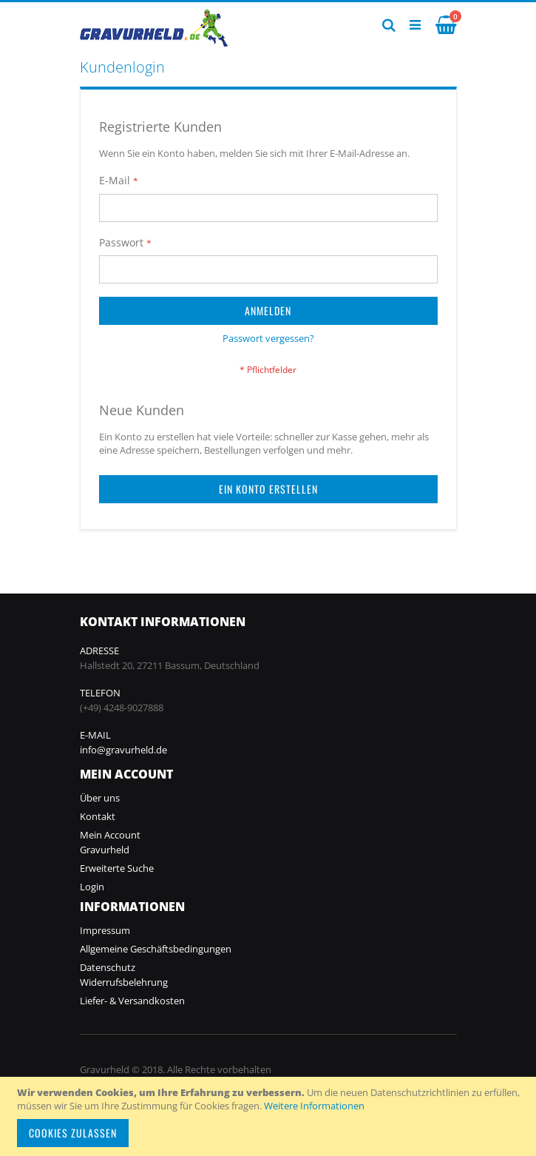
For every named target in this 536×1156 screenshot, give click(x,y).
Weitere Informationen (314, 1105)
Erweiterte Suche (117, 868)
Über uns (100, 797)
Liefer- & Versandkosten (132, 1000)
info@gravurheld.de (123, 749)
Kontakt (97, 816)
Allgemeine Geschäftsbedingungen (155, 948)
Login (92, 886)
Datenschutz (107, 967)
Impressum (105, 930)
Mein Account (110, 834)
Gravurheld (104, 849)
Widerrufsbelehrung (124, 982)
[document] (270, 1116)
